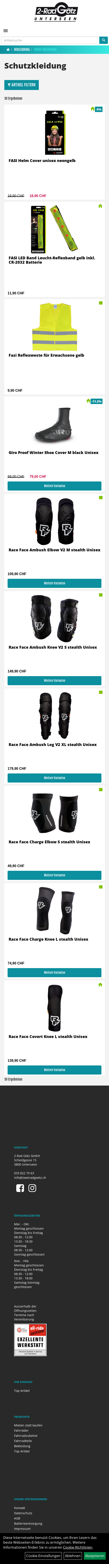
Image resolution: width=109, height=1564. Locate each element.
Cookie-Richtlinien (77, 1547)
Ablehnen (73, 1555)
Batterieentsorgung (28, 1523)
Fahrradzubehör (26, 1436)
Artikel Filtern (22, 84)
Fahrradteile (23, 1441)
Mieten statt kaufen (28, 1425)
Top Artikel (22, 1391)
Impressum (22, 1529)
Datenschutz (23, 1513)
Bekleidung (22, 49)
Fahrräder (21, 1430)
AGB (17, 1518)
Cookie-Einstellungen (43, 1555)
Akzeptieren (94, 1555)
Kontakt (19, 1508)
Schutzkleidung (45, 49)
